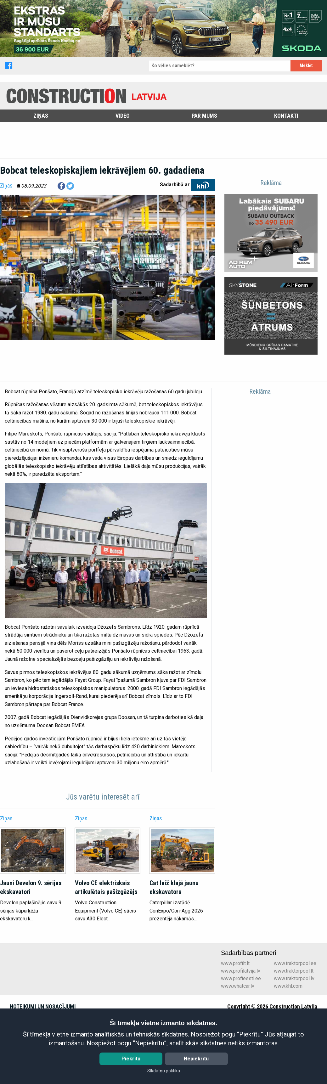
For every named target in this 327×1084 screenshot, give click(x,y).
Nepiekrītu (196, 1059)
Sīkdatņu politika (163, 1070)
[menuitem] (41, 116)
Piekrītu (130, 1059)
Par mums (204, 115)
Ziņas (40, 115)
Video (123, 115)
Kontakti (286, 115)
